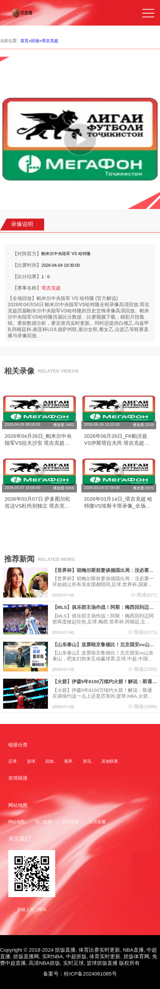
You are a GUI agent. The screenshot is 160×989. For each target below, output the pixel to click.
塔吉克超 (50, 40)
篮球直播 (70, 821)
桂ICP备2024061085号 (90, 974)
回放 (35, 40)
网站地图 (16, 821)
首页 (24, 40)
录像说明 (22, 224)
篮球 (31, 761)
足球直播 (97, 821)
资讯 (87, 761)
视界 (68, 761)
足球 (12, 761)
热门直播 (43, 821)
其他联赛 (109, 761)
